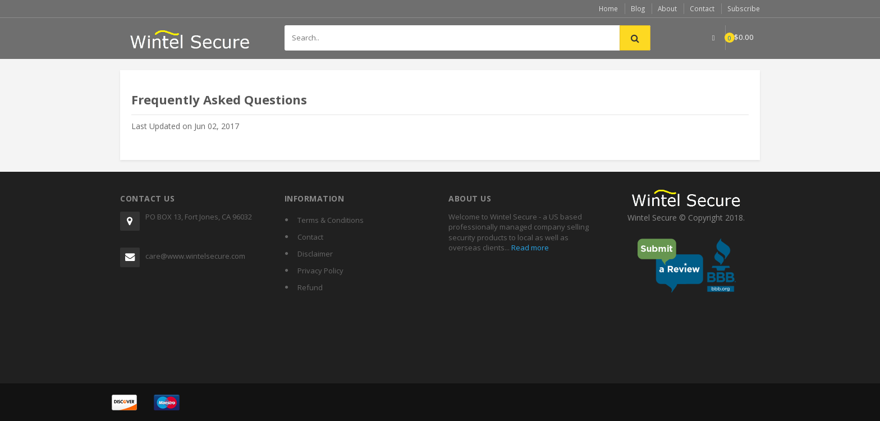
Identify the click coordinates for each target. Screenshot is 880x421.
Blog (638, 8)
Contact (703, 8)
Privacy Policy (320, 270)
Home (608, 8)
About (668, 8)
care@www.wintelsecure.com (195, 255)
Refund (310, 287)
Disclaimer (315, 253)
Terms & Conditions (330, 219)
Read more (529, 247)
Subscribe (744, 8)
